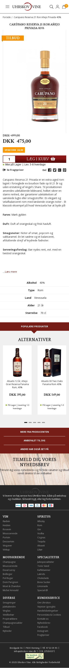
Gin (39, 529)
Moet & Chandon (11, 586)
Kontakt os (43, 618)
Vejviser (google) (46, 606)
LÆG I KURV (40, 159)
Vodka (40, 533)
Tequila (41, 541)
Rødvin (6, 521)
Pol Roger (8, 578)
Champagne (9, 562)
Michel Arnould (10, 590)
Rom (39, 525)
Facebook (42, 626)
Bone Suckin (43, 582)
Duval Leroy (9, 570)
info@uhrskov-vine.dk (25, 651)
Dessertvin (8, 541)
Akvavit (41, 545)
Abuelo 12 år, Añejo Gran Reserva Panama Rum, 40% (17, 384)
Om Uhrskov (44, 602)
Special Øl (42, 590)
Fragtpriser (43, 635)
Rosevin (7, 529)
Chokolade (43, 578)
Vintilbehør (8, 614)
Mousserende (10, 533)
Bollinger (7, 574)
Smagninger (9, 602)
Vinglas (6, 610)
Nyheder (7, 630)
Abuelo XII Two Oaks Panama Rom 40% (52, 383)
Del (44, 170)
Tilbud (6, 626)
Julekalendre (9, 606)
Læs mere (11, 271)
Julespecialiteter (45, 562)
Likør (40, 549)
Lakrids (41, 574)
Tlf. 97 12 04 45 (49, 648)
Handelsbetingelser (47, 610)
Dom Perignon (10, 582)
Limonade (42, 586)
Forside (7, 17)
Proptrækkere (10, 618)
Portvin (6, 537)
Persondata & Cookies (49, 614)
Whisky (41, 521)
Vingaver (7, 545)
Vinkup (6, 549)
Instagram (42, 630)
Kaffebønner (43, 570)
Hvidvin (6, 525)
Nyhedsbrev (43, 622)
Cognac (41, 537)
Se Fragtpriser (13, 169)
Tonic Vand (43, 566)
